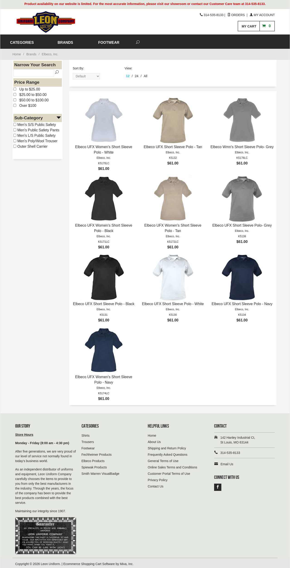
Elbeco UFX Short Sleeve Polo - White (173, 302)
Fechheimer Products (97, 452)
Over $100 (24, 103)
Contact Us (155, 484)
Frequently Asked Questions (167, 452)
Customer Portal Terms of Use (169, 471)
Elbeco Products (93, 459)
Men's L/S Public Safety (34, 133)
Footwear (88, 446)
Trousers (88, 440)
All (145, 74)
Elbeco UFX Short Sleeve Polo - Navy (242, 302)
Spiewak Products (94, 465)
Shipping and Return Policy (167, 446)
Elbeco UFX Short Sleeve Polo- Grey (242, 223)
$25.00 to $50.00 (29, 93)
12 (128, 74)
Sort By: (78, 66)
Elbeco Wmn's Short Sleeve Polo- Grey (242, 145)
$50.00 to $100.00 (30, 98)
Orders (236, 15)
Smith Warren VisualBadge (100, 471)
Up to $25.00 (26, 87)
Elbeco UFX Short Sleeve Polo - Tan (173, 145)
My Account (262, 15)
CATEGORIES (123, 40)
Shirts (86, 433)
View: (128, 66)
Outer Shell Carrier (30, 144)
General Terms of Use (163, 459)
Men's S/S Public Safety (34, 123)
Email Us (227, 462)
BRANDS (166, 40)
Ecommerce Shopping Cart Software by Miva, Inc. (98, 562)
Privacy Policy (157, 478)
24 (136, 74)
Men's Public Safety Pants (36, 128)
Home (16, 52)
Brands (31, 52)
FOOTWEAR (209, 40)
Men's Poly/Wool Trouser (35, 139)
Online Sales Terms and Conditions (172, 465)
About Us (154, 440)
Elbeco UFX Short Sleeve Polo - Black (103, 302)
